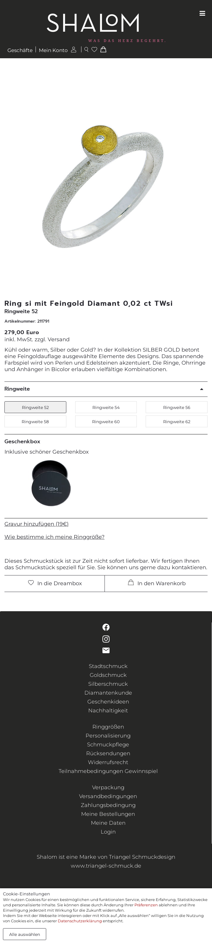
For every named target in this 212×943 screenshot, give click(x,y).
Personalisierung (108, 735)
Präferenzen (146, 904)
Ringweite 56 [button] (176, 407)
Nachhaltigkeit (108, 710)
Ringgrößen (108, 727)
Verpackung (108, 787)
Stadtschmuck (108, 666)
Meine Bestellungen (108, 814)
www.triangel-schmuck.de (106, 866)
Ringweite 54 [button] (106, 407)
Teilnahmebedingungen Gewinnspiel (108, 771)
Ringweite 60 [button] (106, 421)
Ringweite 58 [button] (35, 421)
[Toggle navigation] (202, 13)
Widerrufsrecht (108, 762)
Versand (59, 339)
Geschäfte (20, 50)
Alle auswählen (24, 934)
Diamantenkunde (108, 693)
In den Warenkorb (157, 583)
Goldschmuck (108, 675)
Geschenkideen (108, 701)
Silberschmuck (108, 684)
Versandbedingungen (108, 796)
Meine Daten (108, 823)
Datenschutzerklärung (80, 920)
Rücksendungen (108, 753)
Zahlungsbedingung (108, 805)
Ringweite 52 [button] (35, 407)
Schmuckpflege (108, 744)
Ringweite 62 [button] (176, 421)
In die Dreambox (55, 583)
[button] (200, 186)
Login (108, 832)
